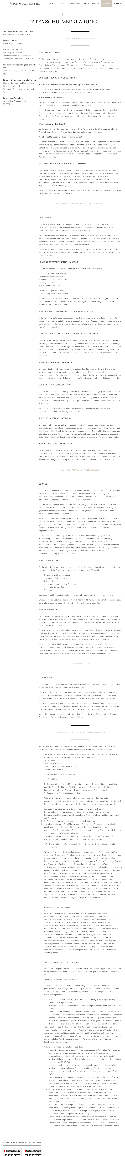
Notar (86, 4)
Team (62, 4)
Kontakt (106, 4)
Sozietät (53, 4)
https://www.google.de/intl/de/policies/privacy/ (65, 717)
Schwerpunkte (74, 4)
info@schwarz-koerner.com (20, 56)
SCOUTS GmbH (14, 1144)
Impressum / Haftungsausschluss (14, 1142)
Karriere (95, 4)
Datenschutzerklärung (33, 1142)
